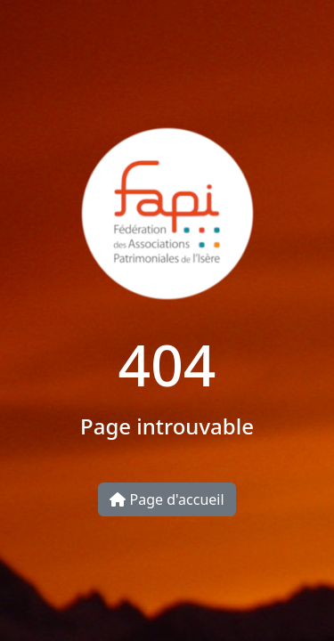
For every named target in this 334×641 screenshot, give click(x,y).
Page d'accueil (167, 499)
